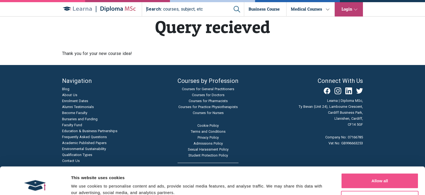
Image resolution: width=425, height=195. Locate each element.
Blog (65, 89)
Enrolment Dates (75, 101)
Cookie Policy (208, 125)
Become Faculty (74, 113)
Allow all (380, 154)
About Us (69, 95)
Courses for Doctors (208, 95)
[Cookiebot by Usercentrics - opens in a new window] (35, 184)
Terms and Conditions (208, 131)
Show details (284, 184)
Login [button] (347, 9)
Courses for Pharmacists (208, 101)
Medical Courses (306, 9)
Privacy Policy (208, 137)
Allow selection (379, 172)
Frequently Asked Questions (84, 137)
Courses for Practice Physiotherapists (208, 107)
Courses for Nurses (208, 113)
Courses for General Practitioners (208, 89)
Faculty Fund (72, 125)
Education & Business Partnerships (89, 131)
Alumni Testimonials (78, 107)
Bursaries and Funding (80, 119)
